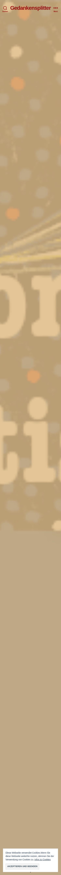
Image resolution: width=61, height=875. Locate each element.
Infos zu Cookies (42, 859)
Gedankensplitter (30, 8)
